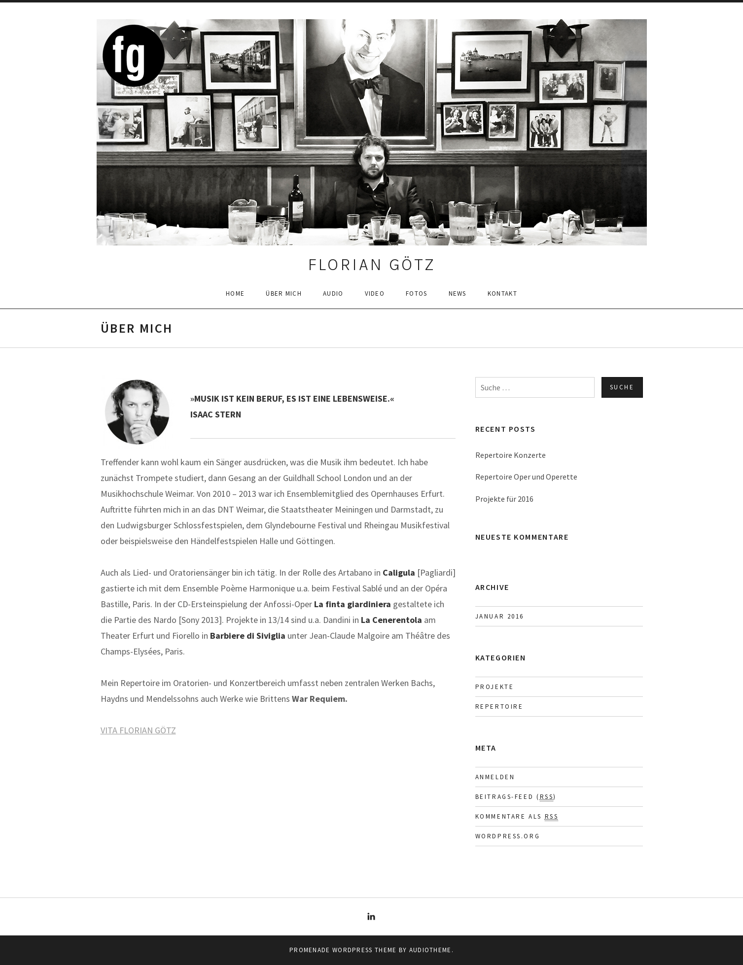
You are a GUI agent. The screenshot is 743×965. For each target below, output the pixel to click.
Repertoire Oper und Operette (526, 477)
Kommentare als (517, 816)
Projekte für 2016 (504, 499)
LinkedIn (372, 917)
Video (375, 293)
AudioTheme (430, 950)
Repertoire (499, 706)
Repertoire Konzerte (510, 455)
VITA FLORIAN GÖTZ (138, 730)
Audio (333, 293)
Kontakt (502, 293)
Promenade (309, 950)
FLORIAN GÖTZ (372, 265)
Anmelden (495, 777)
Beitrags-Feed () (516, 797)
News (457, 293)
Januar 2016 (500, 616)
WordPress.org (507, 836)
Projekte (494, 687)
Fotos (416, 293)
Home (235, 293)
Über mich (284, 293)
